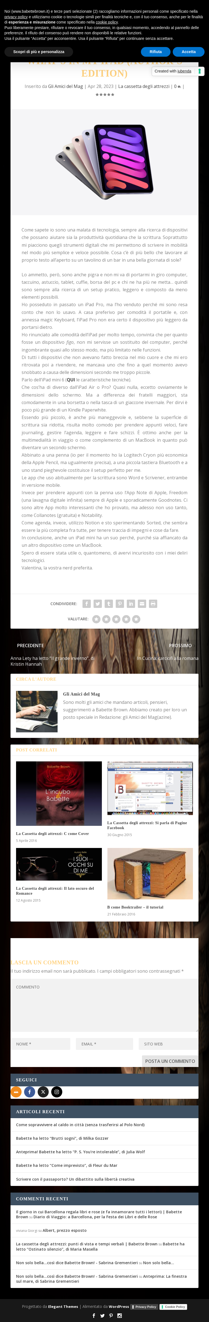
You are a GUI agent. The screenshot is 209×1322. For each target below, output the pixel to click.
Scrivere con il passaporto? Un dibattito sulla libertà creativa (75, 1179)
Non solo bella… (158, 1262)
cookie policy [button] (107, 22)
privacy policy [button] (16, 17)
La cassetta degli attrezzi (143, 86)
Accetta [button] (189, 52)
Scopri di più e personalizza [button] (38, 52)
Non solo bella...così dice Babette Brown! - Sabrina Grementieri (77, 1262)
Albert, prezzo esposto (65, 1230)
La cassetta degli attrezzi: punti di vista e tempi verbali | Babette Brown (87, 1243)
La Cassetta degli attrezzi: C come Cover (52, 834)
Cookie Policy (175, 1306)
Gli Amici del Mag (65, 86)
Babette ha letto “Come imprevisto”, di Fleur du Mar (66, 1165)
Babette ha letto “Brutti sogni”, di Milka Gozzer (62, 1138)
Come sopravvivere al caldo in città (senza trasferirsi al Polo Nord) (80, 1124)
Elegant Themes (63, 1306)
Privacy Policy (146, 1306)
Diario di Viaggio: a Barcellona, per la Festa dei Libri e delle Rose (95, 1216)
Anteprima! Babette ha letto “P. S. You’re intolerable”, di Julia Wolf (80, 1151)
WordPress (119, 1306)
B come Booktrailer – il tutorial (135, 907)
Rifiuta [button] (156, 52)
